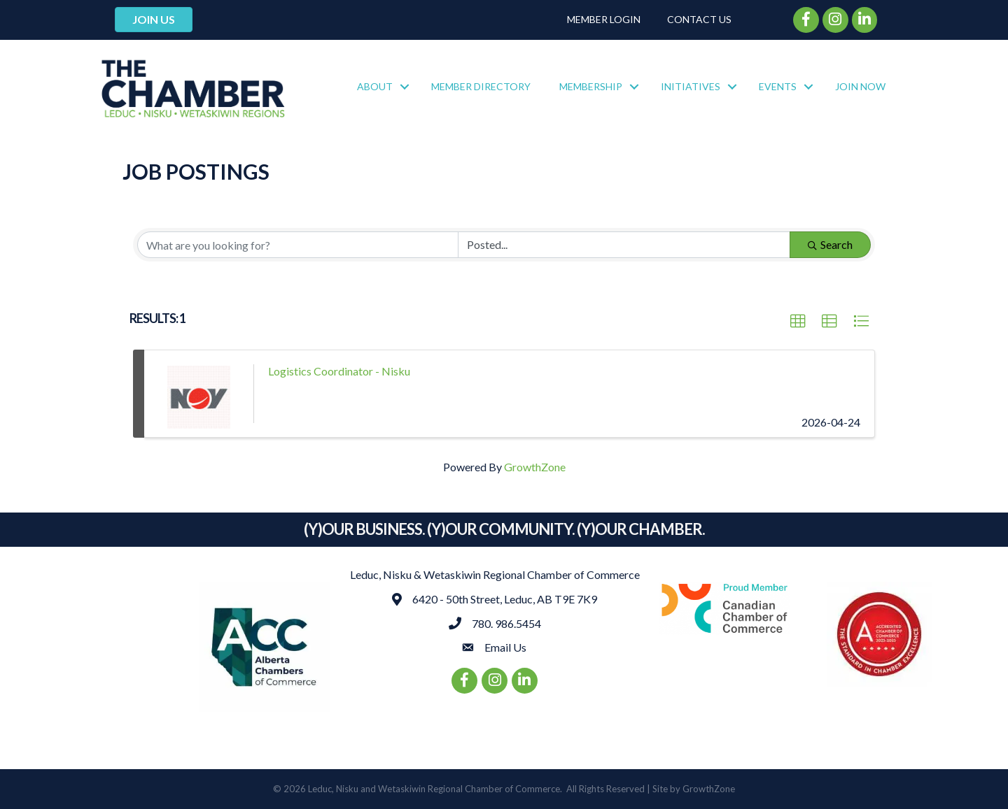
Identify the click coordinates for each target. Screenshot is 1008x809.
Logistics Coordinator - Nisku (339, 371)
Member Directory (481, 86)
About (375, 86)
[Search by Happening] (624, 244)
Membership (590, 86)
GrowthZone (535, 466)
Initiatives (690, 86)
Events (778, 86)
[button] (798, 322)
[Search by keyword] (297, 244)
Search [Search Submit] (830, 244)
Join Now (860, 86)
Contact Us (699, 19)
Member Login (603, 19)
